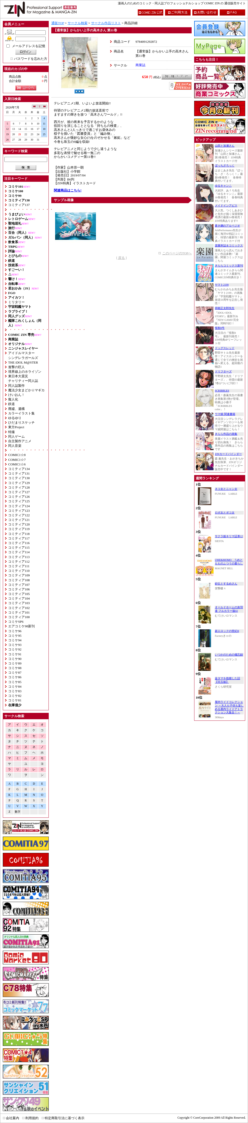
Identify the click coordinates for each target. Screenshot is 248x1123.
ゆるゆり (14, 418)
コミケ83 (14, 691)
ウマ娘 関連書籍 (225, 414)
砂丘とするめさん (226, 583)
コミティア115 (19, 547)
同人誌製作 (16, 385)
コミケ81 (14, 700)
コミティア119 (19, 529)
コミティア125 (19, 501)
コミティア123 (19, 510)
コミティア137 (19, 205)
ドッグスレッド (224, 348)
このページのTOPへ (177, 253)
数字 (17, 811)
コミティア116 (19, 543)
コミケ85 (14, 682)
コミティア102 (19, 608)
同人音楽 (14, 446)
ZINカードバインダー (228, 454)
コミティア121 (19, 520)
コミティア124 (19, 506)
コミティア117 (19, 538)
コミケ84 (14, 686)
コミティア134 (19, 469)
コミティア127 (19, 492)
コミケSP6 (15, 621)
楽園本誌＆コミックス (229, 245)
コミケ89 (14, 663)
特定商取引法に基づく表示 (64, 1118)
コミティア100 (19, 617)
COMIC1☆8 (17, 455)
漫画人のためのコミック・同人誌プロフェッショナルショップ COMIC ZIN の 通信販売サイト (182, 3)
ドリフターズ (223, 371)
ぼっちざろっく (224, 165)
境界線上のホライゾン (24, 371)
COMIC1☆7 (17, 460)
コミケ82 (14, 696)
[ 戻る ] (121, 258)
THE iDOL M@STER (23, 362)
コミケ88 (14, 668)
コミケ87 (14, 672)
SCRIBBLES (222, 390)
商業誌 (140, 65)
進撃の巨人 (16, 367)
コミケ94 (14, 640)
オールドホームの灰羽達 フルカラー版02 (229, 609)
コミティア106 (19, 589)
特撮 (11, 432)
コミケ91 (14, 654)
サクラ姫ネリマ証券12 (229, 536)
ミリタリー (16, 302)
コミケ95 (14, 635)
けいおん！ (16, 395)
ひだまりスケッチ (21, 422)
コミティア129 (19, 483)
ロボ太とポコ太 (224, 512)
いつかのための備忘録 (229, 654)
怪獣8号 (220, 328)
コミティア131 (19, 473)
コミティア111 (19, 566)
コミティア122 (19, 515)
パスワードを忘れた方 (30, 59)
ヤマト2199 (222, 284)
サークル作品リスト (106, 23)
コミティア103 (19, 603)
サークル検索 (78, 23)
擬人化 (13, 399)
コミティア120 (19, 524)
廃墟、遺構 (16, 409)
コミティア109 (19, 575)
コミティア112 (19, 561)
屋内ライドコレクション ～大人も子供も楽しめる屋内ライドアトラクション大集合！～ (229, 707)
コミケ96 (14, 631)
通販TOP (57, 23)
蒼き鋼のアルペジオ (227, 225)
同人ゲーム (16, 436)
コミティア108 (19, 580)
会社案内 (12, 1118)
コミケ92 (14, 649)
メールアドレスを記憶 (28, 46)
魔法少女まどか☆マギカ (26, 390)
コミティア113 (19, 557)
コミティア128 (19, 487)
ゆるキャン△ (223, 185)
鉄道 (11, 404)
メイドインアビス (226, 205)
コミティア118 (19, 534)
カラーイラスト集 (21, 413)
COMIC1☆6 (17, 464)
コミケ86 (14, 677)
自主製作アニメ (19, 441)
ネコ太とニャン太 (226, 489)
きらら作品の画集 (226, 434)
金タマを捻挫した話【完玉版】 (227, 680)
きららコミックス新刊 (229, 265)
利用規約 (32, 1118)
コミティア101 (19, 612)
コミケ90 (14, 659)
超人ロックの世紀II (227, 631)
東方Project (16, 427)
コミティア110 (19, 571)
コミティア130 (19, 478)
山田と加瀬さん (224, 145)
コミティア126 (19, 496)
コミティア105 (19, 594)
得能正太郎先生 (224, 308)
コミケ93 (14, 645)
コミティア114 (19, 552)
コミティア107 (19, 585)
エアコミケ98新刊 (21, 626)
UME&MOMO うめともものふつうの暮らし (229, 562)
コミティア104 (19, 598)
